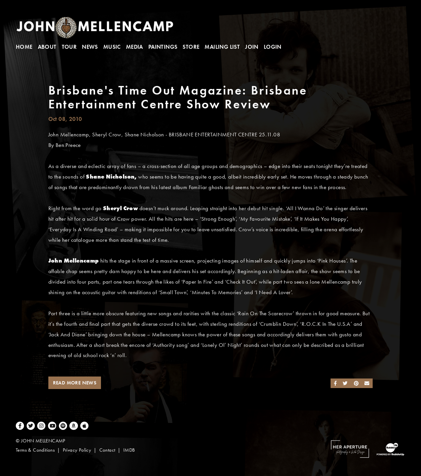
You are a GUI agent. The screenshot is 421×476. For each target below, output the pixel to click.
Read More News (75, 382)
